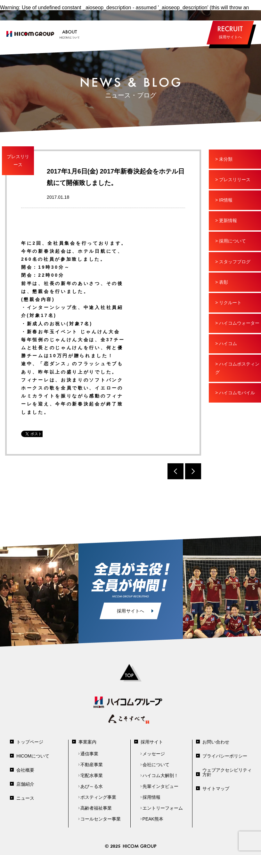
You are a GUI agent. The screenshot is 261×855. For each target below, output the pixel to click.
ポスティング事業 (98, 797)
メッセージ (154, 753)
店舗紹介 (25, 784)
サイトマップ (215, 788)
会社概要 (25, 770)
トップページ (29, 741)
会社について (156, 764)
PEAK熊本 (153, 818)
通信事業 (89, 753)
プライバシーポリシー (224, 756)
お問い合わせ (215, 741)
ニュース (25, 798)
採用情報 (151, 797)
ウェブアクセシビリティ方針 (227, 772)
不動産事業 (91, 764)
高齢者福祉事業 (96, 808)
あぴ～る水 (91, 786)
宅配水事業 (91, 775)
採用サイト (152, 741)
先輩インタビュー (160, 786)
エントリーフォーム (163, 808)
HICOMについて (32, 756)
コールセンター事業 (100, 818)
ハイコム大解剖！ (160, 775)
